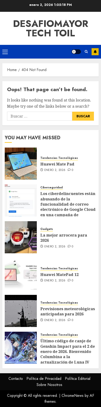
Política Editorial (77, 378)
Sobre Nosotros (49, 384)
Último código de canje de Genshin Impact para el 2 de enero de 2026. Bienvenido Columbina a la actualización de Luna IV (67, 351)
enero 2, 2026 (55, 170)
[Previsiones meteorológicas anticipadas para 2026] (21, 311)
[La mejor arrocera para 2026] (21, 237)
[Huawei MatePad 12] (21, 274)
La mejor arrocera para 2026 (63, 238)
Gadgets (46, 229)
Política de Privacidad (43, 378)
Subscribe (95, 51)
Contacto (15, 378)
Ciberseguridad (51, 188)
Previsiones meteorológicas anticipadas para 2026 (67, 311)
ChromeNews (73, 395)
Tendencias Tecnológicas (59, 158)
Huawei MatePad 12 (59, 274)
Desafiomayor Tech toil (50, 28)
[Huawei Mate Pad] (21, 164)
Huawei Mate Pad (57, 164)
